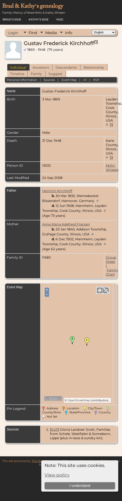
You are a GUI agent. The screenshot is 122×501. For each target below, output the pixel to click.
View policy (57, 475)
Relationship (94, 67)
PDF (96, 80)
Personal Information (22, 80)
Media (51, 33)
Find (33, 33)
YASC (60, 19)
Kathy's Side (39, 19)
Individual (18, 67)
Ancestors (41, 67)
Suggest (55, 74)
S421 (54, 429)
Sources (49, 80)
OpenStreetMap (79, 400)
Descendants (66, 67)
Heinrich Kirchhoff (57, 191)
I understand (79, 486)
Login (13, 33)
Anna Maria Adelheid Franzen (66, 224)
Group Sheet (111, 259)
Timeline (17, 74)
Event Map (68, 80)
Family (36, 74)
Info (68, 33)
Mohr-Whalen (112, 167)
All (85, 80)
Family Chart (112, 272)
